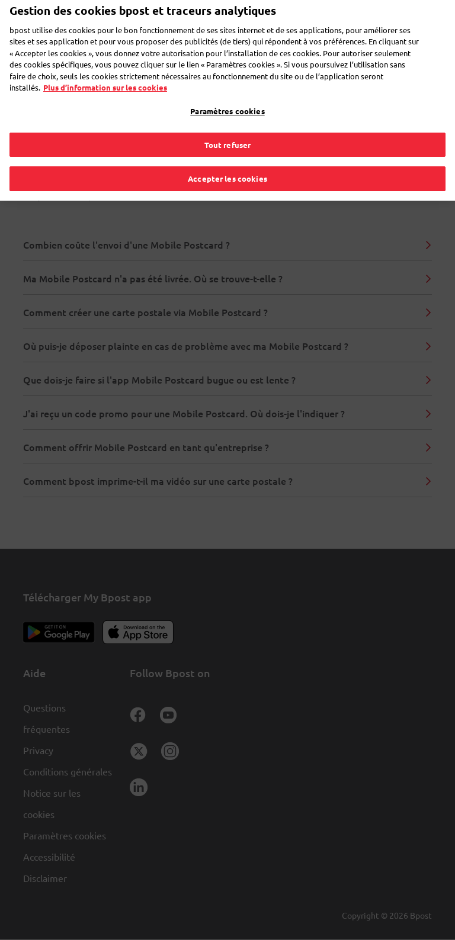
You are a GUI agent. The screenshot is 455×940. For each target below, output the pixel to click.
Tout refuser (227, 125)
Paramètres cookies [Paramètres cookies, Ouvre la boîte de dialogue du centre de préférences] (227, 92)
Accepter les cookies (227, 159)
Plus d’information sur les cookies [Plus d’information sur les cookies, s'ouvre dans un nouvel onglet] (105, 68)
